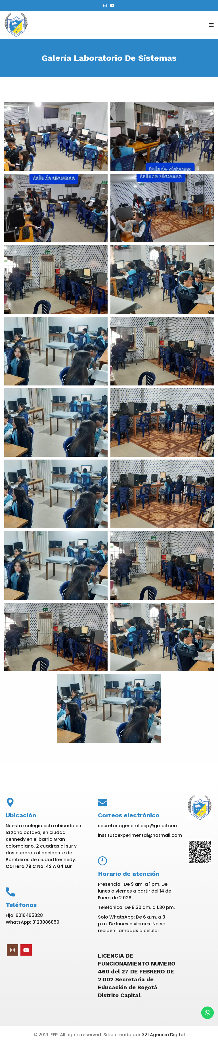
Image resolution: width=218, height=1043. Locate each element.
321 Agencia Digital (163, 1034)
